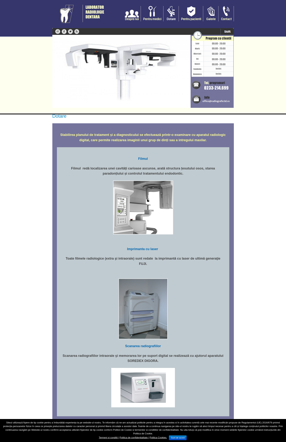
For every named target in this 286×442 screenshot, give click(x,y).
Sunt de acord (178, 438)
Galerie (211, 19)
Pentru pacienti (191, 19)
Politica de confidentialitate (133, 437)
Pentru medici (152, 19)
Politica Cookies (158, 437)
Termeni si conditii (108, 437)
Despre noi (132, 19)
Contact (226, 19)
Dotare (171, 19)
